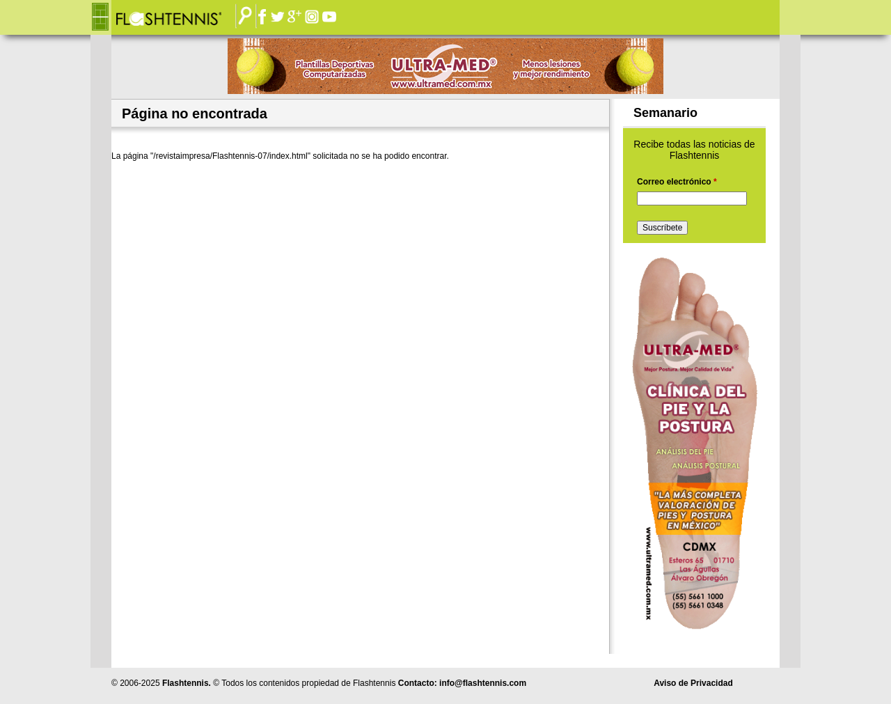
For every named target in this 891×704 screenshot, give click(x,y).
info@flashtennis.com (482, 683)
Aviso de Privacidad (693, 683)
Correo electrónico (677, 182)
